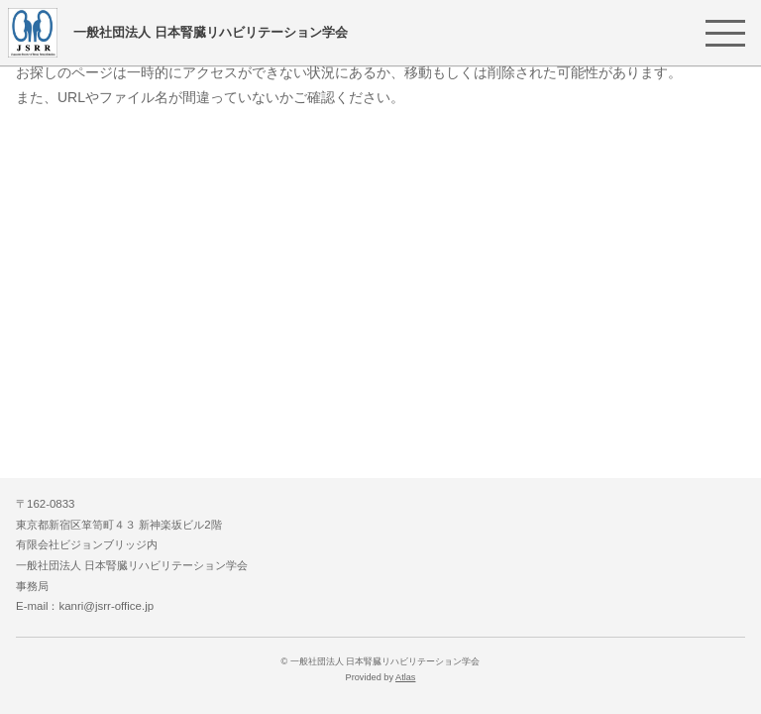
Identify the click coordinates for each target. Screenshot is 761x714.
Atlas (405, 677)
